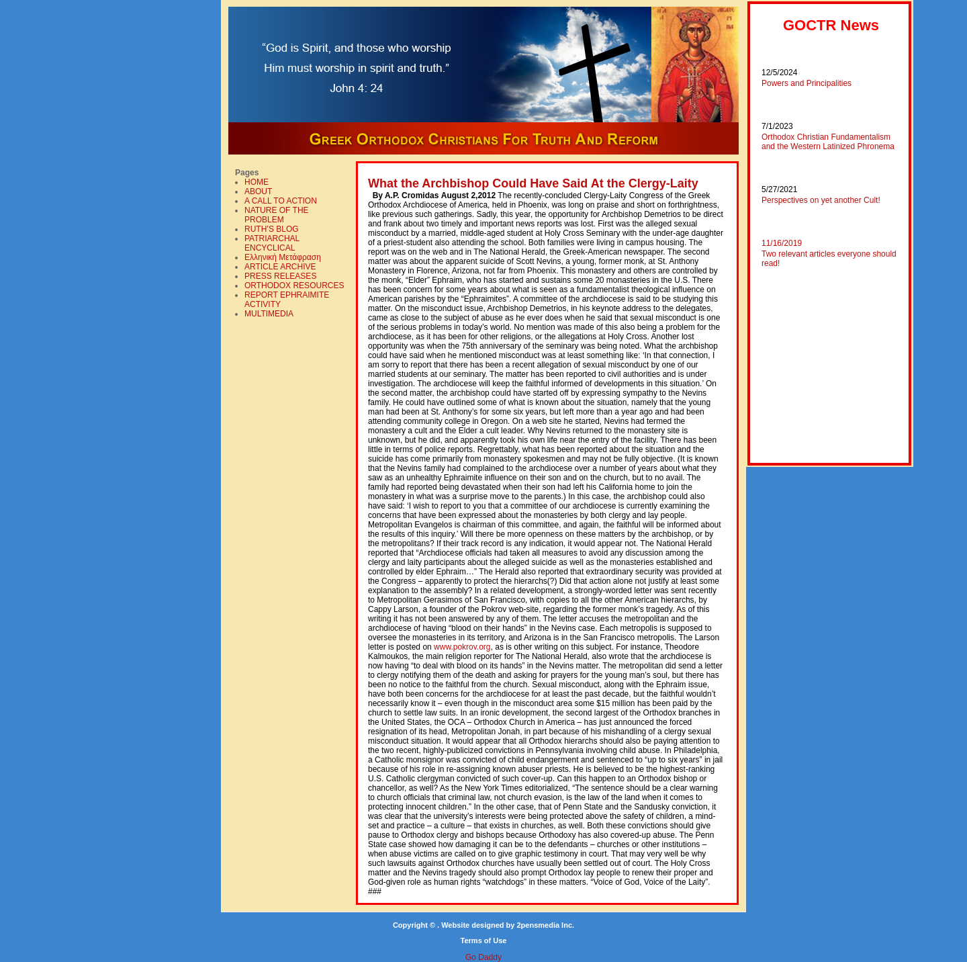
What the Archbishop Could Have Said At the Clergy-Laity (533, 183)
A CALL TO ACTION (280, 201)
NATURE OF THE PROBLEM (276, 215)
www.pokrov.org (462, 647)
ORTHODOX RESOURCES (294, 285)
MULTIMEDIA (268, 313)
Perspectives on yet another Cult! (821, 200)
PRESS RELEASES (280, 276)
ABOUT (258, 191)
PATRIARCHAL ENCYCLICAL (272, 243)
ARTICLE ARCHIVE (280, 266)
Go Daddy (483, 957)
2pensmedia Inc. (545, 925)
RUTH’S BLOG (271, 229)
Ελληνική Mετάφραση (282, 257)
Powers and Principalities (806, 83)
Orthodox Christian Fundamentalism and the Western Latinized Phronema (828, 141)
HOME (256, 182)
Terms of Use (484, 940)
